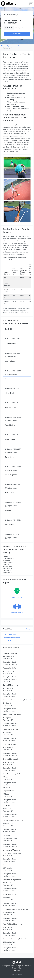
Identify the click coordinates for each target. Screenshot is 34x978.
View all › (28, 629)
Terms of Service (25, 966)
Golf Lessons (17, 597)
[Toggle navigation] (31, 3)
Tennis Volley (8, 641)
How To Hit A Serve (10, 634)
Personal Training (17, 613)
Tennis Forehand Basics (12, 638)
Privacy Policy (17, 968)
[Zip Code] (22, 28)
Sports (9, 46)
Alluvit (3, 46)
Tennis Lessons (19, 46)
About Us (17, 971)
